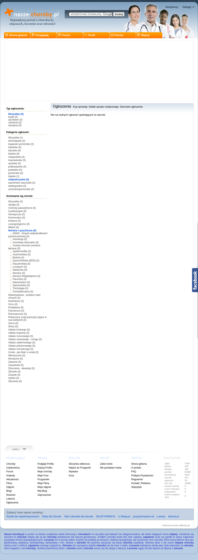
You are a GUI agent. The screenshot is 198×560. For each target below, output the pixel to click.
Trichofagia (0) (20, 288)
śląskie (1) (13, 176)
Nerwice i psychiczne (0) (22, 230)
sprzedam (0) (15, 119)
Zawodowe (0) (16, 365)
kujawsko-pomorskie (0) (21, 144)
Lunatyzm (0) (20, 266)
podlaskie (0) (15, 169)
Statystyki (136, 487)
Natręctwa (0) (20, 269)
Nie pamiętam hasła (110, 467)
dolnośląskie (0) (16, 140)
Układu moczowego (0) (20, 336)
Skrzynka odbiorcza (79, 463)
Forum (64, 35)
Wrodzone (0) (15, 358)
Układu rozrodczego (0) (20, 349)
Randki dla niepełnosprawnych (22, 516)
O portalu (136, 467)
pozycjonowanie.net (143, 516)
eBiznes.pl (184, 525)
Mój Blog (42, 490)
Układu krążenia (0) (18, 332)
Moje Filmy (43, 483)
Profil (89, 35)
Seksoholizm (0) (21, 282)
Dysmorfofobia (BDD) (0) (26, 260)
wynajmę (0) (14, 125)
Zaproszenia (44, 495)
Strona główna (16, 35)
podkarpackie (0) (17, 166)
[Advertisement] (99, 71)
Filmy (9, 483)
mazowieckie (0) (17, 160)
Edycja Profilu (45, 467)
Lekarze (10, 498)
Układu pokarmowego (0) (21, 345)
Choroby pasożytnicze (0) (22, 208)
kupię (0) (13, 116)
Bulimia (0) (18, 257)
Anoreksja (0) (20, 239)
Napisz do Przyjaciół (80, 467)
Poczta (117, 35)
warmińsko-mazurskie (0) (21, 182)
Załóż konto (106, 463)
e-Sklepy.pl (124, 516)
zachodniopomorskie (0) (21, 189)
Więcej (143, 35)
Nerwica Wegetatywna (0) (26, 276)
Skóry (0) (13, 326)
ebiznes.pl (173, 516)
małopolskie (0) (16, 157)
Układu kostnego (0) (19, 329)
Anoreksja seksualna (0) (26, 242)
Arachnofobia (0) (22, 254)
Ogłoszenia (12, 502)
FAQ (133, 471)
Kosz (71, 475)
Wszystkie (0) (16, 114)
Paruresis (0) (20, 279)
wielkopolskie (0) (17, 186)
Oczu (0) (13, 304)
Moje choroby (45, 471)
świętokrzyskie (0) (18, 179)
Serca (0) (13, 323)
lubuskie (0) (14, 150)
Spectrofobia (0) (21, 285)
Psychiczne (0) (16, 310)
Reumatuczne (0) (17, 314)
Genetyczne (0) (16, 214)
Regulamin (137, 479)
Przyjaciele (43, 479)
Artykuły (10, 475)
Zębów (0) (13, 378)
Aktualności (12, 479)
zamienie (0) (15, 122)
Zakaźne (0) (14, 362)
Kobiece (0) (14, 220)
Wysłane (73, 471)
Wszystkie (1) (15, 137)
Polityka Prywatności (142, 475)
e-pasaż (161, 516)
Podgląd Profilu (46, 463)
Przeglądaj (40, 35)
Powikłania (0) (15, 307)
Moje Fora (43, 475)
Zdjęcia (10, 487)
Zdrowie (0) (14, 371)
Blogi (9, 490)
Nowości (10, 495)
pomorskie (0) (15, 173)
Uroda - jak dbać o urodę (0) (23, 352)
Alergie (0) (13, 204)
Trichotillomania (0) (23, 291)
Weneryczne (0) (16, 355)
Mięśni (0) (13, 227)
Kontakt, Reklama (140, 483)
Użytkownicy (13, 467)
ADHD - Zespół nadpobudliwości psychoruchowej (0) (27, 235)
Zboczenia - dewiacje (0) (21, 368)
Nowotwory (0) (16, 301)
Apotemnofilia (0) (22, 251)
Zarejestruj (172, 7)
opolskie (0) (14, 163)
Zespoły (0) (14, 374)
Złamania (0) (15, 381)
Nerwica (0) (19, 273)
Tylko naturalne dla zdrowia (78, 516)
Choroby (10, 463)
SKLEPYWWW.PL (106, 516)
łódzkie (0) (13, 153)
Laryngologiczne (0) (18, 224)
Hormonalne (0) (16, 217)
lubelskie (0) (14, 147)
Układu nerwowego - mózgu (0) (25, 339)
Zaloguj (186, 7)
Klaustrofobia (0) (21, 263)
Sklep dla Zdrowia (51, 516)
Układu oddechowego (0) (21, 342)
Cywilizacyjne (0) (17, 211)
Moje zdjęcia (44, 487)
